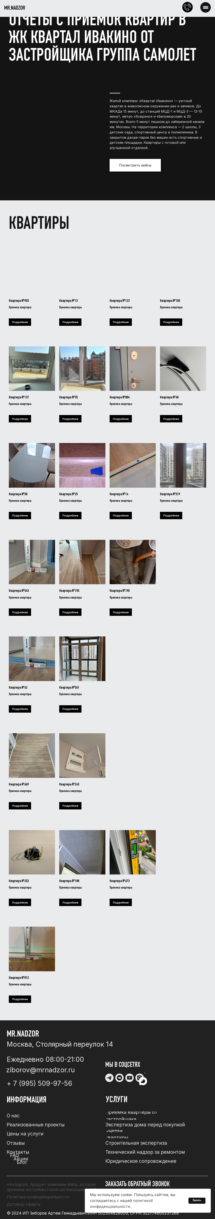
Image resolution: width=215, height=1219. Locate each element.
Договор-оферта (23, 1204)
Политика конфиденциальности (38, 1196)
